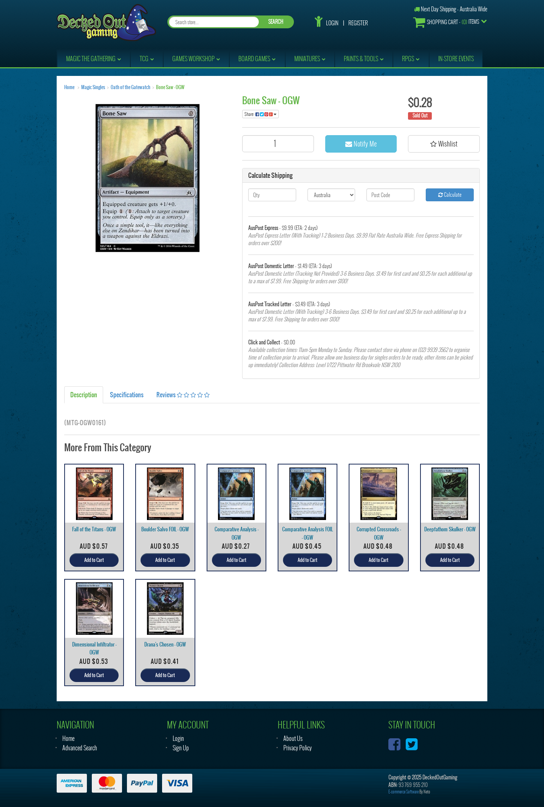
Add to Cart (94, 560)
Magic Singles (93, 87)
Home (69, 87)
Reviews (183, 394)
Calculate (450, 195)
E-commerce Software (403, 791)
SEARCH (275, 22)
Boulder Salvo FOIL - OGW (165, 529)
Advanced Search (79, 748)
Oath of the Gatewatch (130, 87)
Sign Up (181, 748)
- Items (446, 22)
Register (358, 23)
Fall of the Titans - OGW (94, 529)
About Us (293, 738)
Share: (260, 114)
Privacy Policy (297, 748)
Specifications (127, 394)
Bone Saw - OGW (170, 87)
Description (83, 394)
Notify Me (361, 144)
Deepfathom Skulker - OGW (450, 529)
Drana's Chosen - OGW (165, 644)
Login (332, 23)
